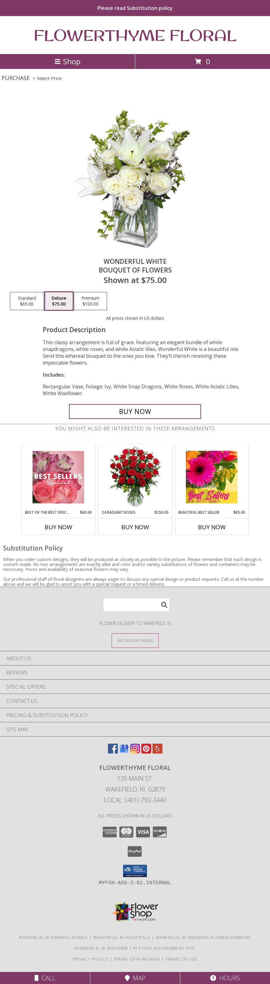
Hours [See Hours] (225, 978)
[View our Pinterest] (146, 751)
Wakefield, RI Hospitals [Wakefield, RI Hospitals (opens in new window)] (122, 937)
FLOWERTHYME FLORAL (135, 35)
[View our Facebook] (113, 751)
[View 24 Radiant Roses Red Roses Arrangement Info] (135, 477)
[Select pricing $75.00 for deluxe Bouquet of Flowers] (59, 301)
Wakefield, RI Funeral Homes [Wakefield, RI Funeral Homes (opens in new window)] (53, 937)
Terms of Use (181, 959)
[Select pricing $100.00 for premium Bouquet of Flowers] (90, 301)
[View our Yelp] (157, 751)
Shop (67, 61)
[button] (135, 871)
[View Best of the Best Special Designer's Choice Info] (58, 477)
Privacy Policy (90, 959)
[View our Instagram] (135, 751)
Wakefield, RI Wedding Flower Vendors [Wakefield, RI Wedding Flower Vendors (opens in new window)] (203, 937)
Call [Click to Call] (45, 978)
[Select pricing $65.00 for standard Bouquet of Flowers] (27, 301)
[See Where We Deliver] (135, 640)
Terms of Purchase (137, 959)
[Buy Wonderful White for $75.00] (135, 411)
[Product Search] (136, 605)
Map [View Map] (135, 978)
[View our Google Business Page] (124, 751)
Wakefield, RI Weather (101, 948)
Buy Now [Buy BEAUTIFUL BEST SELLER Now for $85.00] (212, 527)
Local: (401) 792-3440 (135, 800)
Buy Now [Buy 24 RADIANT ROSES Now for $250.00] (135, 527)
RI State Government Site (164, 948)
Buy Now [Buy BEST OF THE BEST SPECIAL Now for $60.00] (58, 527)
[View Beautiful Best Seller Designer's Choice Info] (212, 477)
